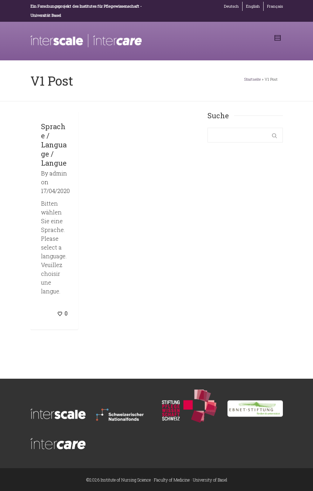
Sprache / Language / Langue (54, 144)
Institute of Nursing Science (126, 480)
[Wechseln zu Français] (275, 6)
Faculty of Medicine (172, 480)
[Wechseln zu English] (253, 6)
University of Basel (210, 480)
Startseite (252, 79)
